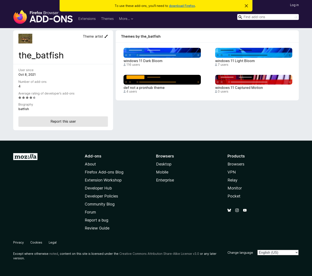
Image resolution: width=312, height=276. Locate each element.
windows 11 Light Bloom (235, 61)
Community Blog (100, 204)
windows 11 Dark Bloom (143, 61)
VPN (232, 172)
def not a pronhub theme (144, 88)
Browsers (236, 164)
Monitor (235, 188)
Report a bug (96, 220)
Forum (90, 212)
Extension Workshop (103, 180)
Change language (240, 252)
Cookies (36, 242)
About (90, 164)
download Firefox (182, 6)
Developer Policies (101, 196)
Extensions (87, 18)
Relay (232, 180)
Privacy (18, 242)
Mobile (162, 172)
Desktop (163, 164)
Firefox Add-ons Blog (104, 172)
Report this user (63, 121)
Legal (53, 242)
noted (53, 253)
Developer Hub (98, 188)
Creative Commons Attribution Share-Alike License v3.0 (159, 253)
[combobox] (268, 17)
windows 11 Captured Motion (239, 88)
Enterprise (165, 180)
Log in (294, 5)
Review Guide (97, 228)
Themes (107, 18)
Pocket (234, 196)
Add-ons (93, 156)
